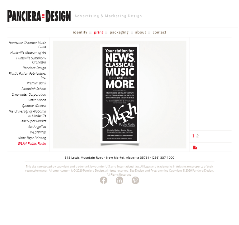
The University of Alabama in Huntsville (27, 113)
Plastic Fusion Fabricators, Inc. (27, 75)
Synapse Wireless (34, 105)
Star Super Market (33, 120)
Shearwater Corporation (29, 94)
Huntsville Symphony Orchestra (31, 60)
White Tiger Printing (31, 137)
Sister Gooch (37, 100)
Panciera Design (34, 67)
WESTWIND (38, 132)
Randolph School (33, 88)
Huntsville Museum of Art (28, 52)
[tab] (194, 147)
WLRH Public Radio (32, 143)
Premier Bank (36, 83)
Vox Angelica (36, 126)
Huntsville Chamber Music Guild (27, 44)
